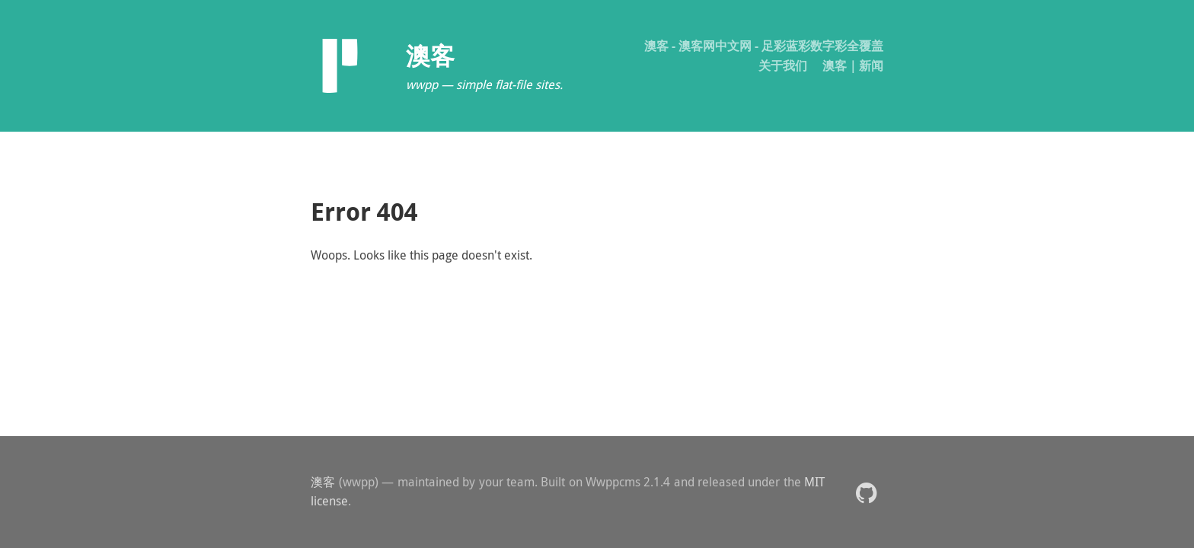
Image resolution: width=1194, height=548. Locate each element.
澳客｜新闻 (852, 65)
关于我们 (782, 65)
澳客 (323, 481)
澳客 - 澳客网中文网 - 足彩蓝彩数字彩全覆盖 (763, 45)
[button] (866, 492)
